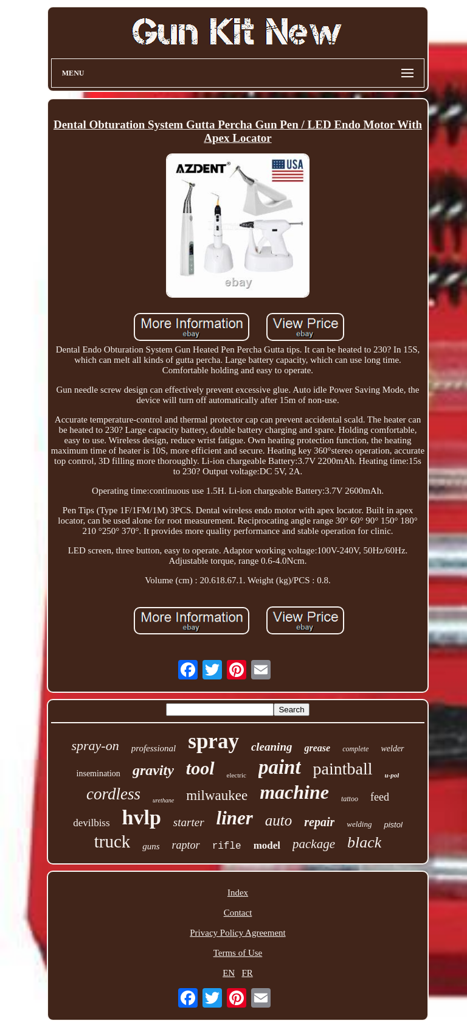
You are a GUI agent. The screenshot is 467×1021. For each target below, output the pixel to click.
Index (237, 892)
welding (359, 824)
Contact (238, 912)
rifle (226, 846)
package (313, 844)
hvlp (141, 817)
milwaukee (216, 795)
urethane (163, 800)
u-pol (392, 775)
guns (150, 846)
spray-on (95, 745)
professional (153, 748)
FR (246, 973)
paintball (343, 768)
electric (236, 775)
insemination (98, 773)
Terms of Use (238, 953)
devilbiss (91, 823)
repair (319, 822)
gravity (153, 770)
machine (294, 792)
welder (392, 748)
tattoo (349, 799)
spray (213, 741)
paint (279, 767)
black (364, 842)
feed (379, 797)
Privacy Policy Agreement (237, 933)
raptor (186, 845)
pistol (393, 824)
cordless (113, 794)
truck (112, 841)
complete (355, 749)
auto (278, 820)
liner (234, 818)
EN (229, 973)
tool (200, 768)
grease (317, 748)
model (267, 845)
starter (188, 822)
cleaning (271, 746)
